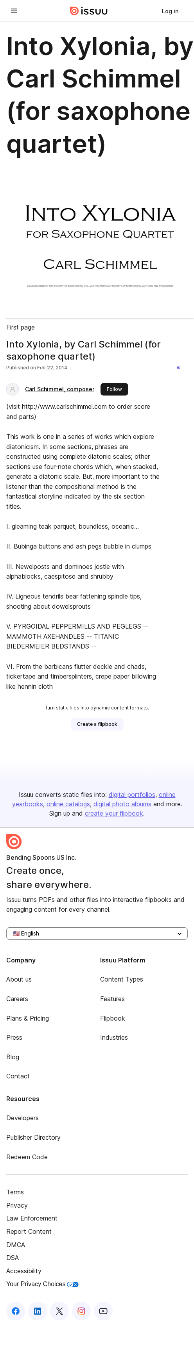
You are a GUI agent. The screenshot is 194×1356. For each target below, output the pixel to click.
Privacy (17, 1205)
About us (19, 979)
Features (112, 999)
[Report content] (180, 368)
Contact (18, 1076)
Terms (15, 1192)
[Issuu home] (89, 11)
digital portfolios (132, 794)
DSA (12, 1258)
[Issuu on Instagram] (81, 1311)
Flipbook (112, 1018)
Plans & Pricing (27, 1018)
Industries (114, 1037)
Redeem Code (27, 1157)
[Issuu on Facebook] (15, 1311)
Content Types (121, 979)
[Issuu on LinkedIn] (37, 1311)
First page (20, 327)
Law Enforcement (31, 1218)
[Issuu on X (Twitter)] (59, 1311)
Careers (17, 999)
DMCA (15, 1245)
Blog (12, 1057)
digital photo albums (122, 804)
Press (14, 1037)
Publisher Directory (33, 1137)
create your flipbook (114, 813)
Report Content (29, 1231)
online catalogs (68, 804)
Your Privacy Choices (42, 1284)
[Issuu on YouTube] (103, 1311)
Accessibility (23, 1271)
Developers (22, 1118)
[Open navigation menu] (14, 11)
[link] (170, 11)
